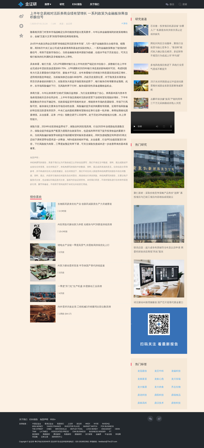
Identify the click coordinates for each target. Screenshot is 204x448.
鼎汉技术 (159, 403)
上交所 (70, 424)
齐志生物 (176, 387)
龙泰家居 (142, 379)
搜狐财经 (78, 434)
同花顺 (35, 437)
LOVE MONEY (92, 429)
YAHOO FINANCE (54, 426)
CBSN (117, 429)
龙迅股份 (142, 371)
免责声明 (44, 419)
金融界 (98, 434)
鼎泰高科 (142, 403)
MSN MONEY (37, 426)
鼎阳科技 (159, 395)
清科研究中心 (57, 437)
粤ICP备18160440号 (42, 442)
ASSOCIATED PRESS (60, 432)
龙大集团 (142, 387)
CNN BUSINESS (78, 432)
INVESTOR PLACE (72, 426)
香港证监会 (49, 424)
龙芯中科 (159, 371)
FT (110, 432)
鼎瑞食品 (176, 395)
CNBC (49, 429)
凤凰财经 (67, 434)
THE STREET (37, 429)
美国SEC (60, 424)
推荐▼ (48, 4)
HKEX (87, 424)
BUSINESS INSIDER (97, 432)
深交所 (79, 424)
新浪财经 (35, 434)
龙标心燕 (159, 379)
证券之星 (44, 437)
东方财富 (88, 434)
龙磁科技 (176, 371)
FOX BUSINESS (107, 426)
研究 (62, 4)
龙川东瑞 (176, 379)
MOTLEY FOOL (76, 429)
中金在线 (108, 434)
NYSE (96, 424)
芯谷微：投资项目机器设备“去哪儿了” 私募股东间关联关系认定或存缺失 (167, 30)
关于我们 (94, 4)
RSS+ (53, 419)
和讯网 (118, 434)
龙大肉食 (159, 387)
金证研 (69, 24)
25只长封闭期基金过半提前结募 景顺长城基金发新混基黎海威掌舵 (166, 85)
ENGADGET (106, 429)
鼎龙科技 (142, 395)
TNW (34, 432)
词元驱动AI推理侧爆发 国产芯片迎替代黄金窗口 (158, 302)
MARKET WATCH (90, 426)
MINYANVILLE (61, 429)
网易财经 (46, 434)
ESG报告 (77, 4)
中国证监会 (36, 424)
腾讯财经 (57, 434)
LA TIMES (44, 432)
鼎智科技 (176, 403)
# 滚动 (125, 23)
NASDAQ (106, 424)
